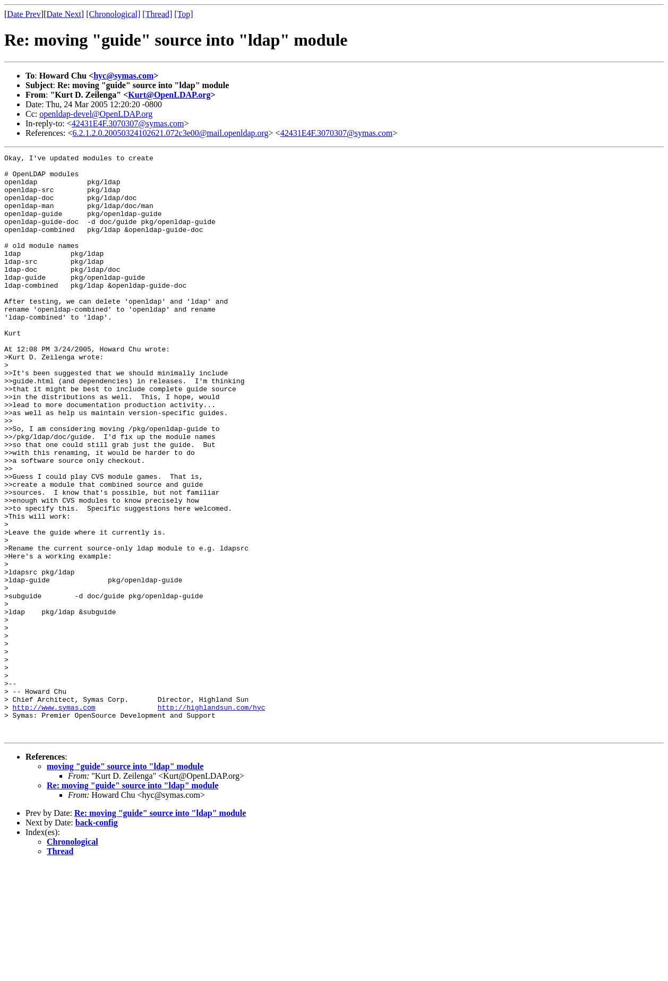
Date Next (64, 14)
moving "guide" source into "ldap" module (125, 882)
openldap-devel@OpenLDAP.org (95, 113)
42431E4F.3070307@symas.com (128, 123)
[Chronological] (113, 14)
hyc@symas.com (123, 75)
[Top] (183, 14)
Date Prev (24, 14)
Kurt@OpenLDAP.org (169, 94)
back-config (96, 938)
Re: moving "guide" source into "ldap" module (132, 901)
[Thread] (157, 14)
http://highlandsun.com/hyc (212, 818)
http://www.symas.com (54, 818)
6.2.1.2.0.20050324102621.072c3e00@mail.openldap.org (171, 132)
